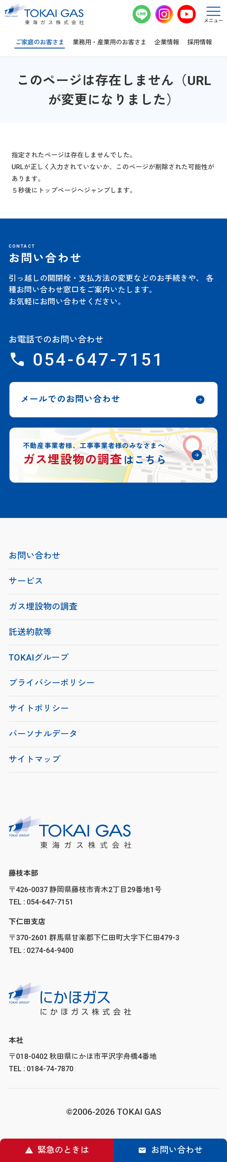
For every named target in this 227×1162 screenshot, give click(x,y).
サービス (26, 581)
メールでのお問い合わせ (70, 399)
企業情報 (166, 42)
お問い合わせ (177, 1150)
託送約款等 (30, 632)
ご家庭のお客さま (39, 42)
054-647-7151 (98, 360)
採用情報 (199, 42)
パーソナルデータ (43, 734)
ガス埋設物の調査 (43, 607)
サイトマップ (34, 759)
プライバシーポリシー (52, 683)
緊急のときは (63, 1150)
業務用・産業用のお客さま (110, 42)
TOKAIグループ (39, 658)
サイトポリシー (39, 708)
